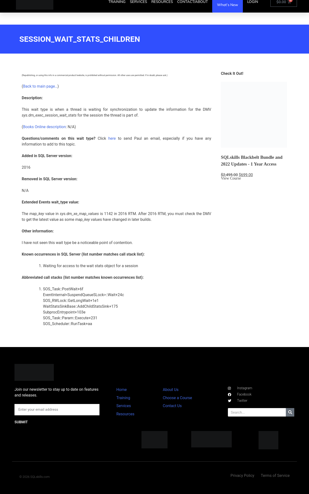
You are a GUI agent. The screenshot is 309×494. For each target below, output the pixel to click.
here (112, 138)
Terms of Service (275, 475)
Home (121, 389)
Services (123, 406)
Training (123, 398)
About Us (170, 389)
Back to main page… (40, 86)
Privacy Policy (242, 475)
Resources (125, 414)
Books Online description (44, 127)
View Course (231, 178)
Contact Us (172, 406)
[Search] (290, 412)
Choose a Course (177, 398)
